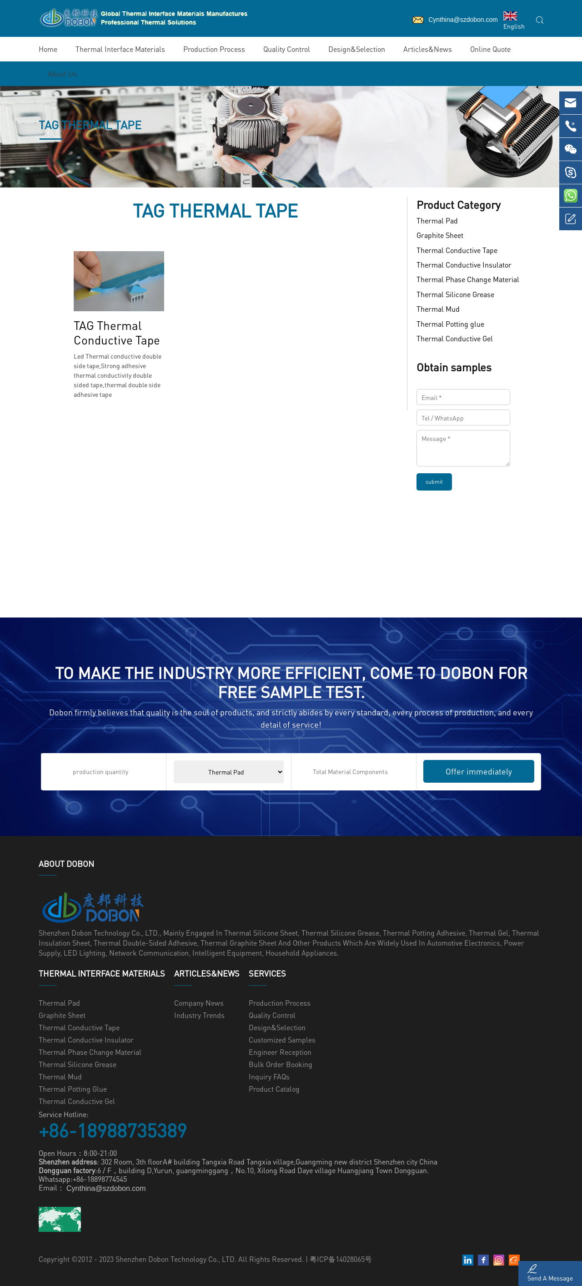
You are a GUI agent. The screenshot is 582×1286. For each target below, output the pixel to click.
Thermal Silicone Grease (455, 294)
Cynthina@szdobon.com (106, 1189)
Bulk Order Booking (280, 1064)
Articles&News (427, 49)
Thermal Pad (437, 220)
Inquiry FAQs (269, 1076)
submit (434, 481)
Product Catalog (274, 1089)
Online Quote (490, 49)
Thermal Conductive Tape (456, 250)
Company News (199, 1003)
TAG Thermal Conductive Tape (117, 332)
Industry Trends (199, 1015)
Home (48, 49)
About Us (62, 73)
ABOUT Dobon (66, 864)
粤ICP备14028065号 (341, 1259)
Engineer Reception (280, 1052)
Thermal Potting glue (450, 324)
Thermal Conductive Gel (454, 338)
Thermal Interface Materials (120, 49)
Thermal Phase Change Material (467, 279)
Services (267, 973)
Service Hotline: (64, 1114)
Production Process (214, 49)
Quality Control (286, 49)
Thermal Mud (438, 309)
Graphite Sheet (439, 235)
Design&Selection (356, 49)
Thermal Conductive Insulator (464, 264)
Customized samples (282, 1039)
